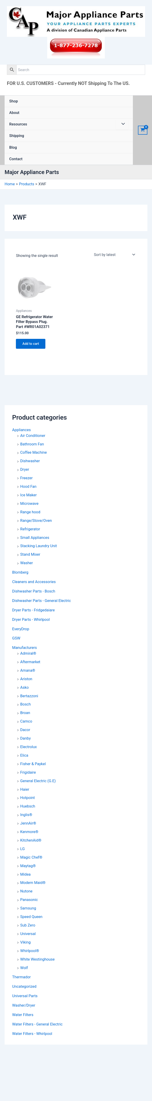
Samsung (28, 908)
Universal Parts (25, 996)
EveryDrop (20, 629)
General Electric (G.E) (38, 781)
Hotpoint (27, 798)
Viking (25, 942)
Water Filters (22, 1015)
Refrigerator (30, 529)
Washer (26, 563)
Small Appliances (34, 537)
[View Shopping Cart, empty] (142, 130)
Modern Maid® (33, 883)
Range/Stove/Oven (36, 520)
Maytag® (28, 866)
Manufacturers (24, 647)
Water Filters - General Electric (37, 1024)
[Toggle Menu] (122, 124)
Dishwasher (30, 461)
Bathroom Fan (32, 444)
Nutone (26, 891)
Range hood (30, 512)
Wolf (24, 968)
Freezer (26, 478)
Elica (24, 755)
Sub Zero (27, 925)
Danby (25, 738)
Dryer (24, 469)
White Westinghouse (37, 959)
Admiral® (28, 653)
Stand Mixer (30, 554)
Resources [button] (18, 124)
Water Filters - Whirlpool (32, 1033)
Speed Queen (31, 917)
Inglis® (26, 815)
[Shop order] (114, 254)
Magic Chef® (31, 857)
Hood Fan (28, 486)
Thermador (21, 977)
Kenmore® (29, 832)
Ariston (26, 679)
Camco (26, 721)
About (14, 112)
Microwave (29, 503)
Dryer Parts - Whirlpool (31, 619)
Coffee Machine (33, 452)
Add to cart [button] (30, 344)
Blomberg (20, 572)
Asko (24, 687)
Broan (25, 713)
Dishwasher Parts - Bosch (33, 591)
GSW (16, 638)
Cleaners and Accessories (34, 582)
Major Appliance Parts (32, 172)
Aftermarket (30, 662)
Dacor (25, 730)
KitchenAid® (30, 840)
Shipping (16, 136)
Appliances (21, 430)
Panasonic (29, 900)
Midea (25, 874)
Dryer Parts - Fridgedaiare (33, 610)
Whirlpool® (29, 951)
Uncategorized (24, 986)
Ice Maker (28, 495)
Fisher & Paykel (33, 764)
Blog (13, 147)
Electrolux (28, 747)
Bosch (25, 704)
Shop (13, 101)
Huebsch (27, 806)
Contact (16, 159)
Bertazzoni (29, 696)
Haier (24, 789)
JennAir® (28, 823)
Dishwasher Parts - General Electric (41, 600)
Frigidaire (28, 772)
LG (22, 849)
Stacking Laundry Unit (38, 546)
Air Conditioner (32, 435)
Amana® (27, 670)
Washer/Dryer (23, 1005)
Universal (28, 934)
